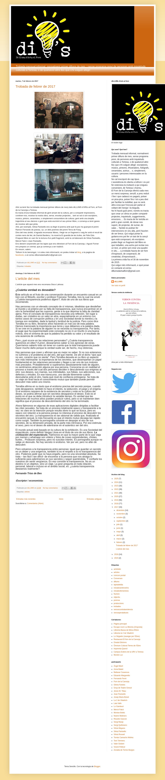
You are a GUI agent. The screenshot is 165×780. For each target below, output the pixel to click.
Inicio (61, 499)
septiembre (121, 521)
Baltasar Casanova (121, 672)
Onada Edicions (120, 642)
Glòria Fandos (119, 685)
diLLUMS (118, 282)
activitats (117, 569)
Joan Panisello (120, 694)
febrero (119, 542)
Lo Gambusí (119, 706)
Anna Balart (118, 669)
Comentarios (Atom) (35, 503)
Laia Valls (117, 703)
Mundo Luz (118, 655)
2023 (116, 486)
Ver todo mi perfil (118, 285)
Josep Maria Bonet (121, 697)
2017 (116, 507)
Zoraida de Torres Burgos (124, 750)
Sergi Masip (118, 722)
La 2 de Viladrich (120, 700)
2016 (116, 554)
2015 (116, 558)
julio (118, 524)
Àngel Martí (118, 666)
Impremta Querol (120, 649)
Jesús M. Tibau (120, 691)
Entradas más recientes (25, 499)
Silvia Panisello (120, 731)
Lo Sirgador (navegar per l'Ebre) (127, 636)
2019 (116, 500)
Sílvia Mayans (119, 728)
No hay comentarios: (50, 262)
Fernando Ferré (120, 678)
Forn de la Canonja (121, 682)
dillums (116, 582)
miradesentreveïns (121, 588)
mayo (118, 532)
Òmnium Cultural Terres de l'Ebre (127, 646)
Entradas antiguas (94, 499)
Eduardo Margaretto (122, 675)
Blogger (97, 766)
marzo (119, 539)
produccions (119, 603)
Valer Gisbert (119, 744)
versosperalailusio (121, 613)
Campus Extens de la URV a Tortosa (128, 652)
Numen (117, 594)
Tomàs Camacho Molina (123, 737)
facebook (20, 255)
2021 (116, 493)
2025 (116, 479)
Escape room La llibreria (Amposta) (128, 627)
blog (79, 252)
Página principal (120, 624)
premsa (117, 600)
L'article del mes (28, 279)
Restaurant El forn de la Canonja (127, 639)
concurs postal (119, 575)
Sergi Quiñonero (120, 725)
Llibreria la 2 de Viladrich (124, 633)
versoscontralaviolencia (123, 609)
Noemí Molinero (120, 716)
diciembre (120, 510)
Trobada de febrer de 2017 (35, 86)
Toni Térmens (119, 741)
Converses (118, 578)
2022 (116, 489)
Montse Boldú (119, 713)
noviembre (120, 514)
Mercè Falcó (119, 710)
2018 (116, 504)
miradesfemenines (121, 591)
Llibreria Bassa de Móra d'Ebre (126, 630)
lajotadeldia (118, 585)
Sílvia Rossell (119, 734)
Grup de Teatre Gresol (123, 688)
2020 (116, 496)
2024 (116, 482)
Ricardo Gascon (120, 719)
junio (118, 528)
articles (27, 492)
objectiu (117, 597)
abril (118, 535)
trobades (28, 266)
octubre (119, 517)
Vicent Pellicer (119, 747)
